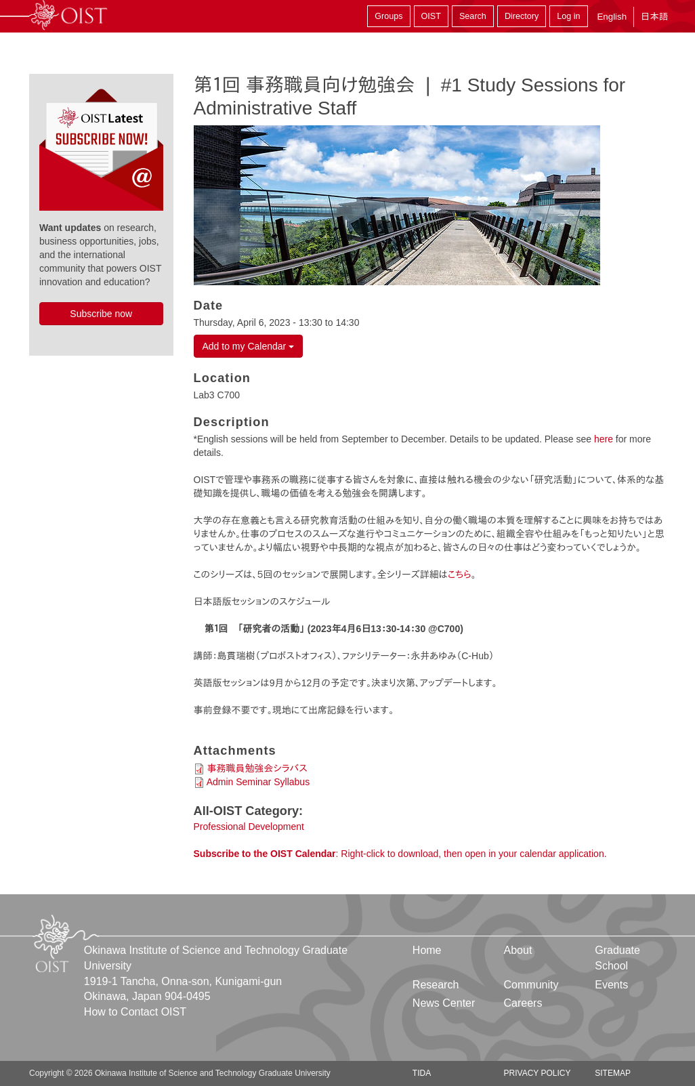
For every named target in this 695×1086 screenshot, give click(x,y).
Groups (388, 16)
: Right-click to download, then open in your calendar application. (400, 853)
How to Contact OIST (135, 1012)
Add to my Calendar (249, 346)
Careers (523, 1003)
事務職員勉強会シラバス (257, 768)
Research (436, 984)
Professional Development (249, 826)
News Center (444, 1003)
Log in (568, 16)
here (603, 439)
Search (472, 16)
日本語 (654, 17)
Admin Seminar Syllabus (258, 781)
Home (427, 950)
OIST (431, 16)
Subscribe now (101, 313)
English (612, 17)
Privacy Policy (537, 1073)
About (518, 950)
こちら (459, 574)
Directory (522, 16)
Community (531, 984)
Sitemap (613, 1073)
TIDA (422, 1073)
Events (611, 984)
